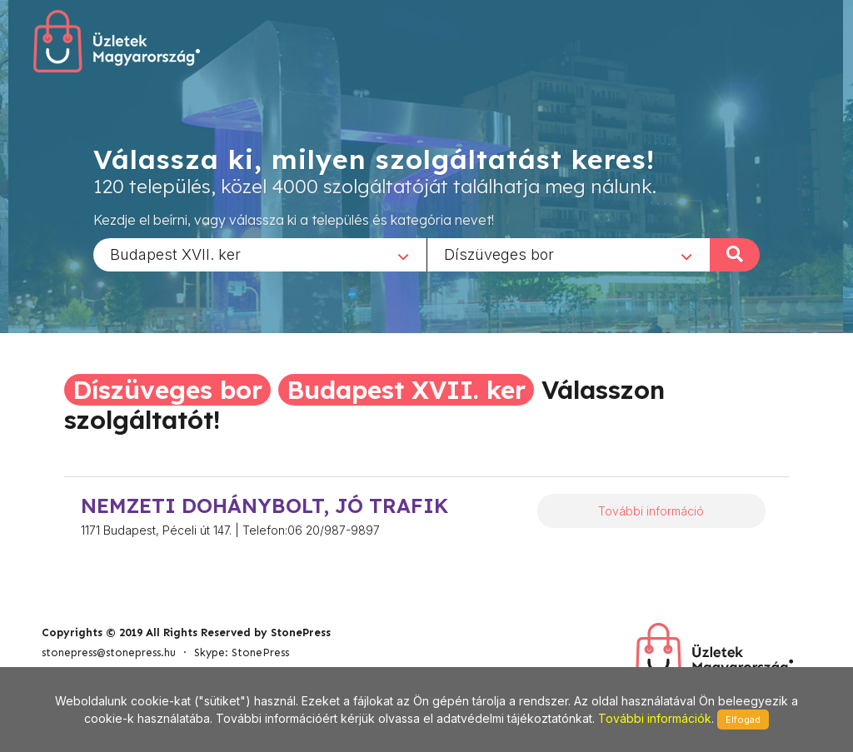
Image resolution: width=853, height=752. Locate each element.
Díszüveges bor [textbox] (499, 253)
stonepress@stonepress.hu (109, 652)
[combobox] (259, 254)
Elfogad (743, 719)
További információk (654, 718)
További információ (651, 511)
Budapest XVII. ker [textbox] (175, 253)
